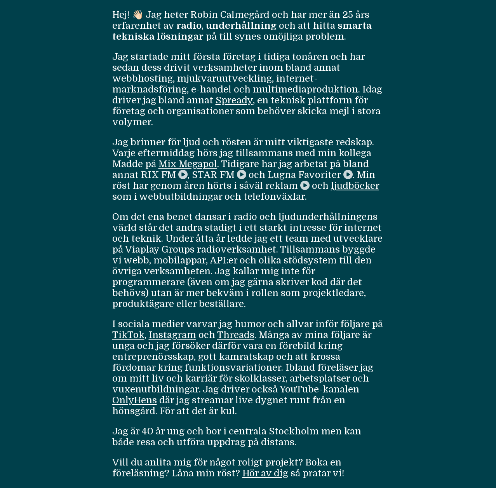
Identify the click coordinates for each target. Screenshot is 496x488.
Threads (235, 334)
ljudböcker (355, 185)
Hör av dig (265, 473)
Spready (234, 100)
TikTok (128, 334)
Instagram (172, 334)
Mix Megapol (187, 164)
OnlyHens (134, 400)
